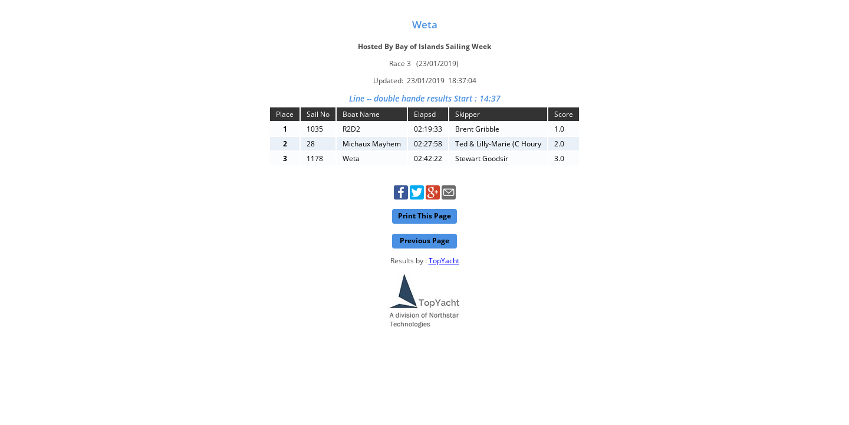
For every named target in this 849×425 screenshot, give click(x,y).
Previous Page (424, 241)
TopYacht (444, 261)
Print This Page (424, 216)
